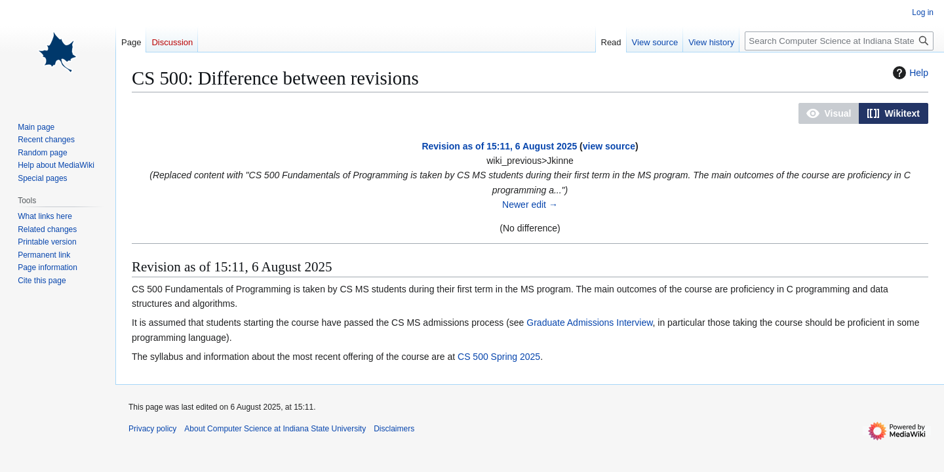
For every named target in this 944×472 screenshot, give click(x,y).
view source (609, 146)
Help (909, 72)
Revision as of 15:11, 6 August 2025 (499, 146)
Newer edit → (530, 204)
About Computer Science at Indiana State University (275, 428)
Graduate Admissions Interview (589, 322)
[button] (828, 113)
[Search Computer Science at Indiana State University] (839, 40)
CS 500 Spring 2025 (499, 356)
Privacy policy (152, 428)
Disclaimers (394, 428)
